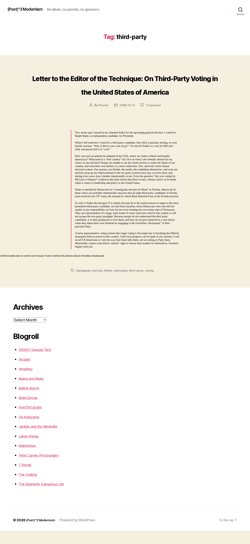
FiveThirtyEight (32, 420)
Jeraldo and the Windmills (42, 439)
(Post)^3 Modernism (28, 9)
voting (151, 284)
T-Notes (26, 478)
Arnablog (27, 382)
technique (122, 284)
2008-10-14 (126, 119)
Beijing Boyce (31, 401)
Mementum (29, 459)
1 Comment (154, 119)
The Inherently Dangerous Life (46, 497)
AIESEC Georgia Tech (38, 363)
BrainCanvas (30, 411)
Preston (102, 119)
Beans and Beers (34, 392)
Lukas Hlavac (31, 449)
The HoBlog (29, 487)
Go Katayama (31, 430)
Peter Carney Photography (43, 468)
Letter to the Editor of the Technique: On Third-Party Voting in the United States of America (125, 90)
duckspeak (83, 284)
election (98, 284)
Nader (109, 284)
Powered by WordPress (81, 533)
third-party (138, 284)
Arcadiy (25, 372)
